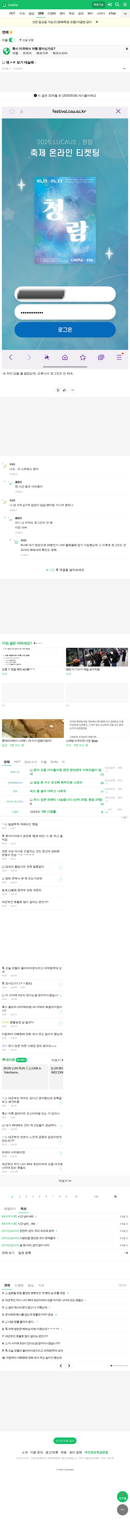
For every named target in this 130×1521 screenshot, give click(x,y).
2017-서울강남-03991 (89, 1469)
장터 (62, 13)
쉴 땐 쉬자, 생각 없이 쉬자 (25, 1256)
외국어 (27, 53)
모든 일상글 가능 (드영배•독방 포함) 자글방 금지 (62, 22)
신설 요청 (26, 39)
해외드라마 (60, 53)
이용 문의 (36, 1463)
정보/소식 (30, 767)
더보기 (57, 1071)
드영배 (51, 13)
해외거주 (42, 53)
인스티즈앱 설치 (65, 1451)
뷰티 (90, 13)
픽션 (71, 13)
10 (76, 1208)
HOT (12, 13)
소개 (25, 1463)
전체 (7, 767)
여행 (15, 53)
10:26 (122, 1296)
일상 (31, 13)
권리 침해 (75, 1463)
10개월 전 (6, 68)
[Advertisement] (65, 609)
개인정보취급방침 (96, 1463)
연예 (41, 13)
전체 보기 (8, 1264)
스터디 (101, 13)
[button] (61, 1377)
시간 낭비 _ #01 (20, 1235)
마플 (44, 767)
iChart (112, 13)
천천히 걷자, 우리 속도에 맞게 (30, 1242)
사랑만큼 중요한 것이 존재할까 (31, 1249)
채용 (64, 1463)
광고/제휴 (51, 1463)
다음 (96, 1207)
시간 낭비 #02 (20, 1228)
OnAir (54, 767)
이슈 (22, 13)
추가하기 (21, 1071)
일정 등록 (24, 1264)
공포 (81, 13)
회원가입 (98, 4)
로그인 (50, 569)
